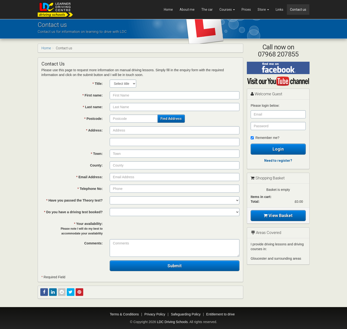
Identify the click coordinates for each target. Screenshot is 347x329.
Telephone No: (90, 189)
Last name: (93, 107)
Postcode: (93, 119)
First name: (93, 95)
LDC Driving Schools (172, 322)
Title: (98, 84)
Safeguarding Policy (186, 314)
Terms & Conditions (124, 314)
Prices (246, 9)
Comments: (93, 243)
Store (263, 9)
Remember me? (265, 138)
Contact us (298, 9)
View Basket (278, 215)
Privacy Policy (155, 314)
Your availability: (82, 228)
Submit (174, 265)
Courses (227, 9)
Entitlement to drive (220, 314)
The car (207, 9)
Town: (97, 154)
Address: (94, 130)
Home (168, 9)
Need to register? (278, 160)
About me (187, 9)
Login (278, 149)
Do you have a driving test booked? (73, 212)
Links (279, 9)
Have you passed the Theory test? (74, 200)
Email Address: (89, 177)
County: (96, 165)
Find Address (171, 119)
